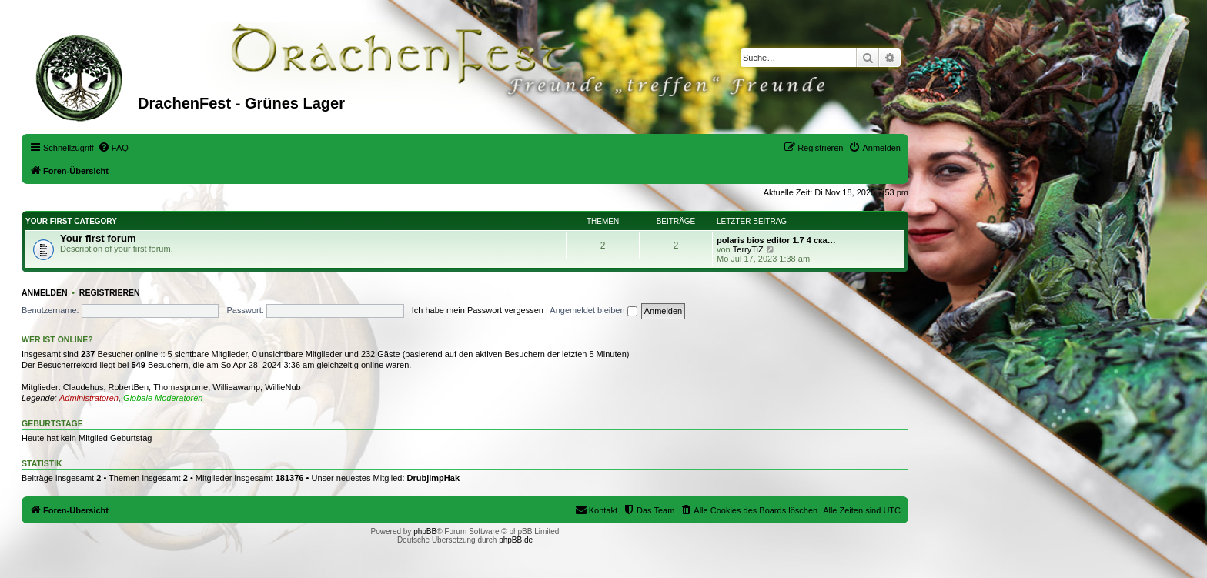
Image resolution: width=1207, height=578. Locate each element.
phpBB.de (516, 540)
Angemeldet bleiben (593, 310)
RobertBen (129, 387)
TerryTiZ (748, 249)
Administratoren (89, 398)
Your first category (71, 221)
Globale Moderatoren (162, 398)
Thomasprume (180, 387)
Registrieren (109, 292)
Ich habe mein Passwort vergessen (477, 310)
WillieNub (282, 387)
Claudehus (83, 387)
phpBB (424, 531)
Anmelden (45, 292)
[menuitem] (113, 148)
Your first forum (98, 238)
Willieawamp (236, 387)
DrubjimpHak (433, 478)
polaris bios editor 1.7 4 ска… (776, 240)
